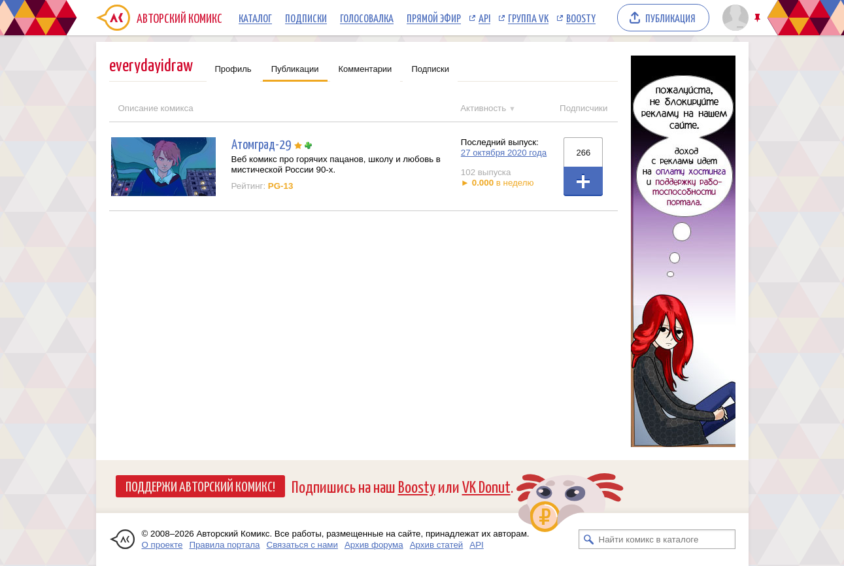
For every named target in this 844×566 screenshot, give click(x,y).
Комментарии (365, 69)
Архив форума (374, 545)
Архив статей (437, 545)
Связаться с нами (302, 545)
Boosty (581, 17)
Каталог (255, 17)
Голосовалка (367, 17)
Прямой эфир (434, 17)
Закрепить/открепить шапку (758, 18)
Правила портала (224, 545)
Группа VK (528, 17)
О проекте (162, 545)
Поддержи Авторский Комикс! (200, 485)
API (484, 17)
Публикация (670, 17)
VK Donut (486, 486)
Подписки (306, 17)
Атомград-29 (261, 143)
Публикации (295, 69)
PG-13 (281, 186)
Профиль (233, 69)
